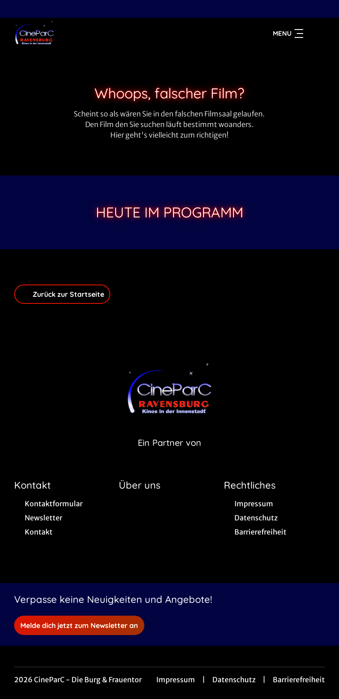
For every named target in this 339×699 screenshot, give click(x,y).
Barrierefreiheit (299, 679)
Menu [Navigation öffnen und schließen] (288, 33)
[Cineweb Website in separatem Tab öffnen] (169, 454)
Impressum (175, 679)
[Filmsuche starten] (316, 33)
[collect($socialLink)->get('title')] (16, 9)
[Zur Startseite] (76, 33)
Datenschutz (234, 679)
